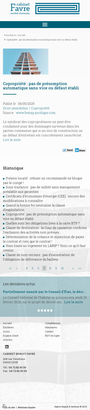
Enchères (8, 327)
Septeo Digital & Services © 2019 (70, 406)
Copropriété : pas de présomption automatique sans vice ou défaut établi (42, 39)
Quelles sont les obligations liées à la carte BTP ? (43, 223)
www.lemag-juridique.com (35, 113)
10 (62, 268)
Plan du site (9, 407)
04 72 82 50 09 (18, 371)
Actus (6, 331)
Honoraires (51, 327)
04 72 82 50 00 (17, 367)
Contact (49, 331)
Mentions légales (26, 407)
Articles (7, 340)
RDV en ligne (52, 335)
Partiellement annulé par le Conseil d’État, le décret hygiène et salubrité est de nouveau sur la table (45, 292)
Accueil (21, 35)
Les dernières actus (19, 283)
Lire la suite (12, 140)
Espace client (10, 335)
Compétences (53, 323)
